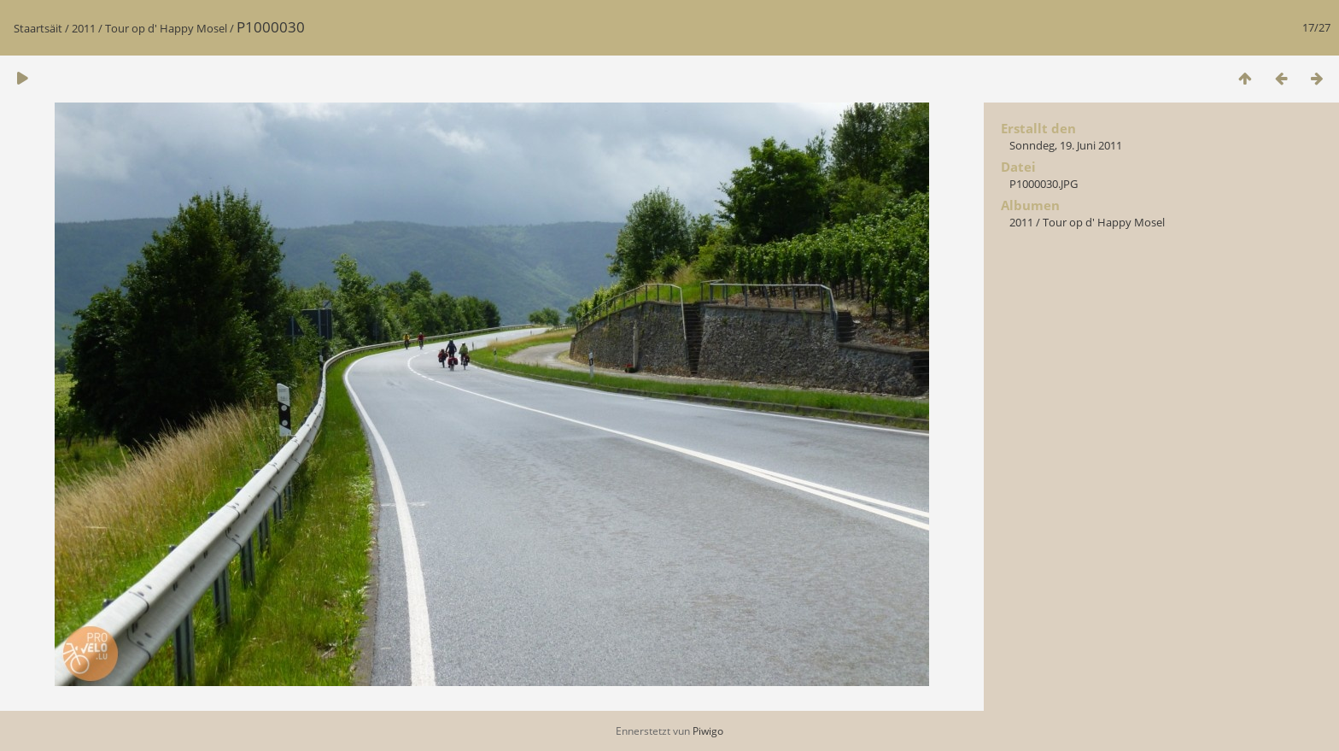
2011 (84, 28)
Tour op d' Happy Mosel (166, 28)
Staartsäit (38, 28)
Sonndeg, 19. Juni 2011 (1065, 145)
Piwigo (708, 731)
